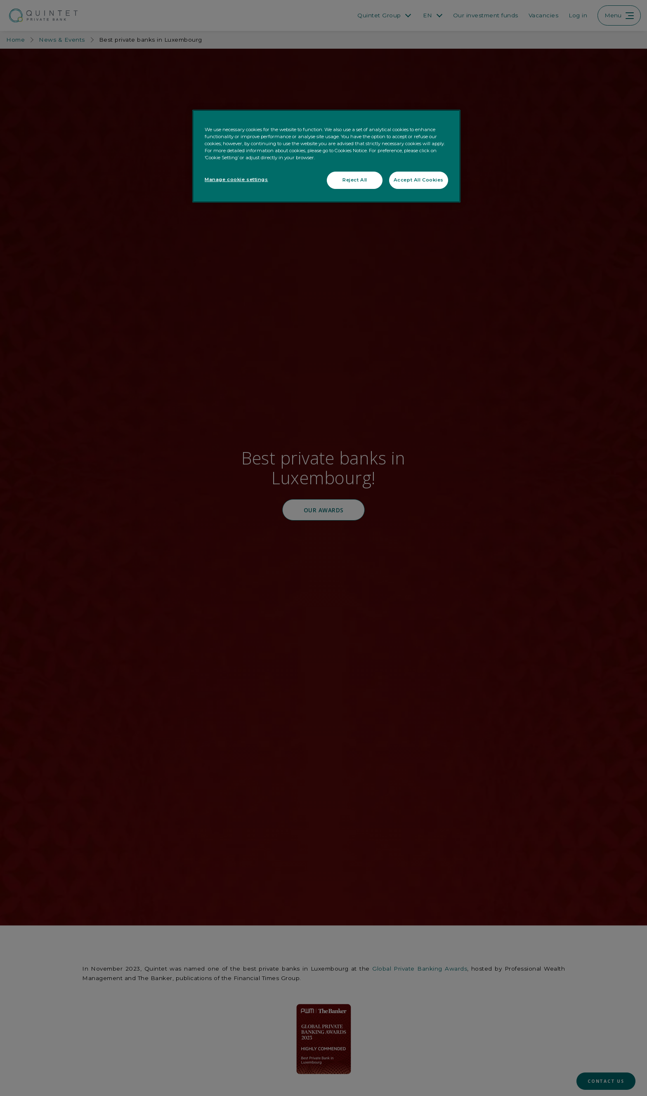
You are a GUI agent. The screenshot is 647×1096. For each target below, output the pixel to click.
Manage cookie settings (236, 179)
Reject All (354, 180)
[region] (326, 156)
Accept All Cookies (419, 180)
